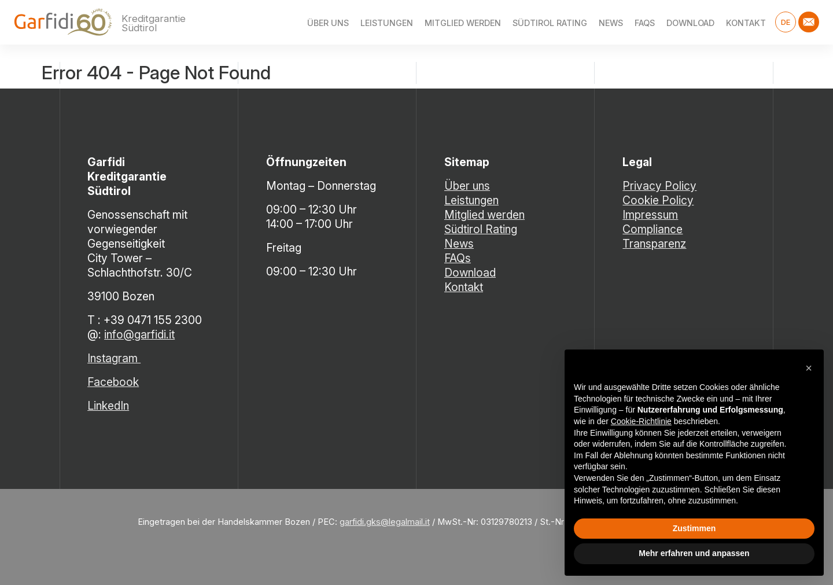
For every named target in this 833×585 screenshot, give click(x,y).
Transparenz (654, 244)
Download (690, 23)
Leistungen (386, 23)
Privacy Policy (659, 186)
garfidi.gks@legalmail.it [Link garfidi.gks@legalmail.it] (385, 522)
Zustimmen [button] (694, 528)
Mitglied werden (463, 23)
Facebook (113, 382)
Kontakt (746, 23)
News (611, 23)
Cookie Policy (658, 200)
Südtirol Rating (550, 23)
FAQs (645, 23)
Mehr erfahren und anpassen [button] (694, 553)
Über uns (328, 23)
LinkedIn (108, 406)
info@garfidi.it (139, 334)
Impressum (650, 215)
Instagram (114, 358)
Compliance (652, 229)
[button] (808, 368)
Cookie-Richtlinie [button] (641, 421)
